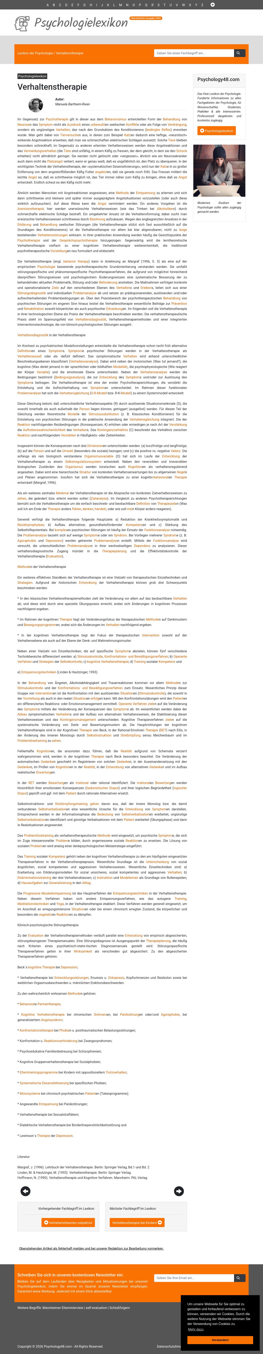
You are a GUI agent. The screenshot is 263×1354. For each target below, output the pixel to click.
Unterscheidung (157, 862)
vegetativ (45, 915)
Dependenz (142, 546)
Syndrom (120, 535)
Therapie (180, 477)
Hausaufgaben (32, 883)
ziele (151, 704)
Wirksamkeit (83, 951)
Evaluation (54, 556)
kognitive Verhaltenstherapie (108, 662)
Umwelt (67, 451)
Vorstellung (59, 251)
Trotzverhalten (116, 1072)
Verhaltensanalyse (83, 361)
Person (84, 409)
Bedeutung (105, 814)
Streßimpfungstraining (71, 804)
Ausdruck (74, 125)
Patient (178, 698)
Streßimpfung (131, 735)
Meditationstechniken (33, 904)
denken (88, 509)
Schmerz (100, 1015)
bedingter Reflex (158, 130)
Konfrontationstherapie (36, 1030)
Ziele (55, 288)
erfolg (95, 698)
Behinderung (108, 282)
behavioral (160, 477)
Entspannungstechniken (38, 672)
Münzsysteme (30, 1094)
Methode (122, 193)
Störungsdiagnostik (31, 293)
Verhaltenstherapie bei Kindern (134, 1223)
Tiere (171, 140)
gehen (94, 804)
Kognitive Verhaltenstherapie (43, 1015)
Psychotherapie (57, 119)
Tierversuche (69, 135)
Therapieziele (167, 504)
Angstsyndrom (51, 1020)
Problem (62, 841)
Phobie (64, 1030)
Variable (43, 372)
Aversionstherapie (30, 209)
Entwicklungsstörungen (71, 978)
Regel (181, 472)
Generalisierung (60, 883)
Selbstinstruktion (99, 735)
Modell (126, 393)
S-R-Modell (99, 393)
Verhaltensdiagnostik (90, 319)
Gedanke (47, 762)
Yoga (60, 904)
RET (163, 730)
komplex (61, 530)
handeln (100, 509)
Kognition (135, 467)
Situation (126, 693)
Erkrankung (114, 309)
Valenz (176, 451)
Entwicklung (108, 377)
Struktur (85, 472)
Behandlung (171, 119)
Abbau (22, 714)
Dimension (95, 446)
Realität (126, 751)
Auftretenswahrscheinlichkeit (44, 430)
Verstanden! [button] (220, 1340)
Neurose (23, 125)
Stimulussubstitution (104, 414)
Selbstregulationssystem (83, 462)
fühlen (76, 509)
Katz (127, 135)
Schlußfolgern (120, 1308)
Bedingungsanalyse (69, 377)
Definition (24, 351)
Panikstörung (129, 1015)
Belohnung (97, 219)
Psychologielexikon (216, 131)
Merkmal (62, 493)
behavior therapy (76, 261)
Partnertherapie (49, 1004)
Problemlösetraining (32, 741)
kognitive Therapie (41, 967)
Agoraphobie (26, 541)
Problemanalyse (85, 293)
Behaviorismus (115, 119)
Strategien (24, 583)
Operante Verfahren (133, 704)
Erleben (146, 288)
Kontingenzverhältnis (112, 430)
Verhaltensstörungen (52, 235)
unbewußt (98, 125)
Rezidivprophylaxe (30, 525)
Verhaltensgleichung (74, 393)
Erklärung (24, 225)
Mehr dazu (196, 1329)
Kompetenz (134, 525)
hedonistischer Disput (103, 788)
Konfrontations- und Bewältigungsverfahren (136, 656)
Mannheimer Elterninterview (63, 1308)
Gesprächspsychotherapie (79, 240)
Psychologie (46, 267)
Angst (32, 177)
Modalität (120, 367)
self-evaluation (96, 1308)
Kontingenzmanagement (78, 720)
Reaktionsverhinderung (60, 1041)
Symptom (46, 125)
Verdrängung (177, 125)
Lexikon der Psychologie (35, 53)
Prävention (179, 304)
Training (140, 662)
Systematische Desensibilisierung (44, 1083)
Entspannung (145, 193)
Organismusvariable (98, 456)
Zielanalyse (99, 498)
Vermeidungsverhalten (40, 151)
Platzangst (55, 161)
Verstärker (68, 435)
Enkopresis (116, 978)
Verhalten (63, 130)
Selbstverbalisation (52, 809)
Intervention (150, 635)
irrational (82, 783)
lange (183, 230)
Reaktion (23, 425)
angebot (101, 172)
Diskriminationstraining (34, 878)
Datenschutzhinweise (172, 1346)
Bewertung (56, 783)
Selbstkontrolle (71, 662)
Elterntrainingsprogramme (39, 1072)
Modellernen (129, 878)
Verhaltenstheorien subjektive (70, 1223)
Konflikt (131, 125)
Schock (181, 151)
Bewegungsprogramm (40, 625)
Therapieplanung (114, 551)
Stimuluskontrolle (90, 656)
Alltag (86, 883)
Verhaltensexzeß (29, 356)
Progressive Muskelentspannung (47, 893)
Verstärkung (178, 425)
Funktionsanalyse (157, 530)
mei (129, 509)
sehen (21, 498)
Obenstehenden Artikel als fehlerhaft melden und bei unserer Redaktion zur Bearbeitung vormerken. (91, 1248)
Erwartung (43, 772)
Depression (54, 541)
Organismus (74, 467)
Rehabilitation (34, 309)
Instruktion (104, 878)
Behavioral (27, 1004)
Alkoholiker (165, 209)
